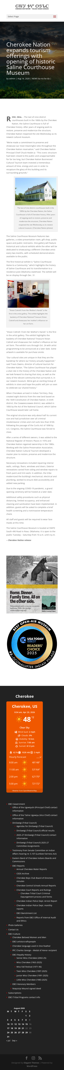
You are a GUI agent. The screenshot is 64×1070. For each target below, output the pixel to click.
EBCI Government (16, 804)
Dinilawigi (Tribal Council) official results (36, 830)
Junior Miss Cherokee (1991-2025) (32, 975)
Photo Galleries (15, 925)
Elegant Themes (31, 1062)
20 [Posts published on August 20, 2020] (19, 1028)
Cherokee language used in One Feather (31, 946)
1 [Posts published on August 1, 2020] (26, 1015)
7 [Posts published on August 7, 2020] (22, 1020)
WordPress (32, 1066)
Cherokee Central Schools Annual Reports (36, 885)
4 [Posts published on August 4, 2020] (11, 1020)
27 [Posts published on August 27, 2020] (19, 1032)
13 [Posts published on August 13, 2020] (19, 1024)
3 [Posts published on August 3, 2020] (7, 1020)
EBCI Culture (14, 934)
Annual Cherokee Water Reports (32, 869)
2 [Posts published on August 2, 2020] (29, 1015)
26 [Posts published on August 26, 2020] (15, 1032)
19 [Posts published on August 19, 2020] (15, 1028)
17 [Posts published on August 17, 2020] (8, 1028)
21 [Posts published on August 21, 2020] (23, 1028)
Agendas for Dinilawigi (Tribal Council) (35, 826)
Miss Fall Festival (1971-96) (29, 966)
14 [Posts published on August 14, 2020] (23, 1024)
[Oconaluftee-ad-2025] (32, 668)
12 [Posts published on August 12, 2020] (15, 1024)
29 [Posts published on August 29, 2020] (26, 1032)
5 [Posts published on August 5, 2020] (15, 1020)
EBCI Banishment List (27, 913)
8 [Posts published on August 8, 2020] (26, 1020)
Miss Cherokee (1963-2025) (29, 962)
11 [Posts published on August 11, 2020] (12, 1024)
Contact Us (13, 929)
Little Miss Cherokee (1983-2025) (32, 979)
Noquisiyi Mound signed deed (26, 988)
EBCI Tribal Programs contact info (24, 997)
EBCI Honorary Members (24, 984)
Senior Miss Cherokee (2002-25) (31, 958)
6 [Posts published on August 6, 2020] (18, 1020)
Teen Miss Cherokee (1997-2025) (32, 971)
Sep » (14, 1040)
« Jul (8, 1040)
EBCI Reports (18, 865)
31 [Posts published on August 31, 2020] (8, 1036)
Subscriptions (14, 993)
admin (12, 78)
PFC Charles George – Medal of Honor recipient (34, 950)
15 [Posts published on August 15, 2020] (26, 1024)
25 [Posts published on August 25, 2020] (12, 1032)
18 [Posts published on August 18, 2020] (12, 1028)
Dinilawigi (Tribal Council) (24, 822)
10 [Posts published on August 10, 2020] (8, 1024)
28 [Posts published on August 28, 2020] (23, 1032)
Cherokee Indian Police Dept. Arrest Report (37, 901)
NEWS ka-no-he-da (41, 78)
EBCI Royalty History (21, 954)
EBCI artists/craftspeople (24, 941)
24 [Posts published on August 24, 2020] (8, 1032)
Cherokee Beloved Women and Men (29, 937)
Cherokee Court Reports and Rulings (34, 890)
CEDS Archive (23, 873)
